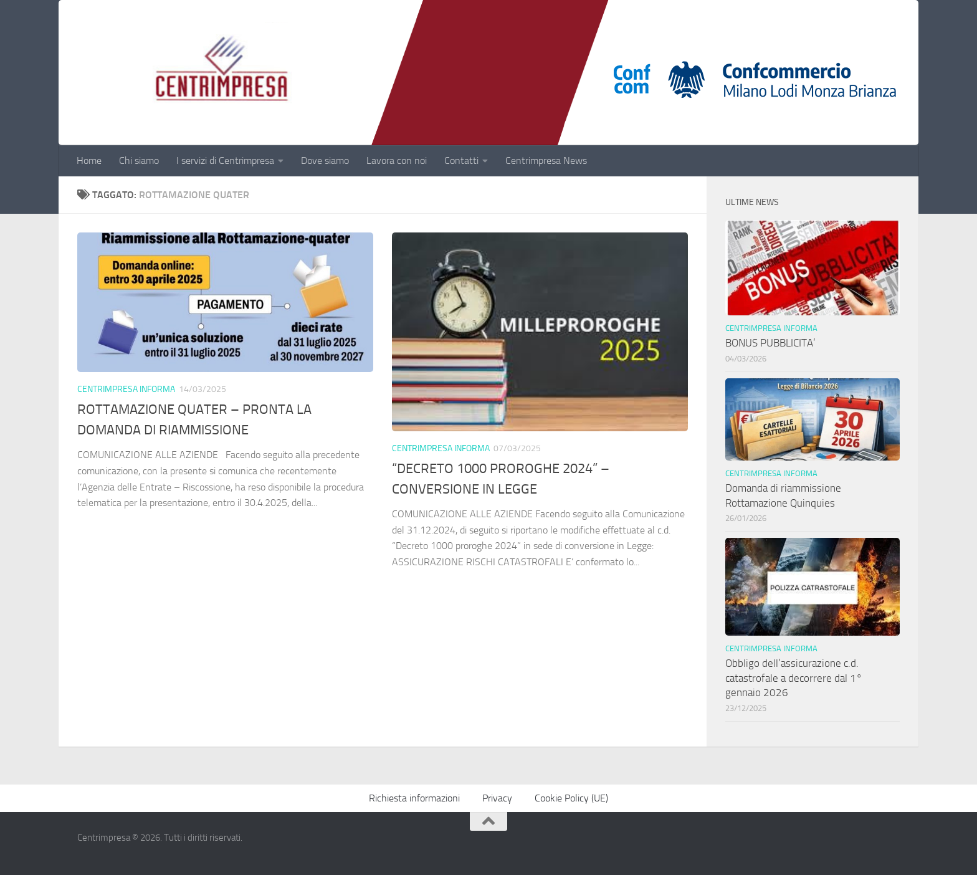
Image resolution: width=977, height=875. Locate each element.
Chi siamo (139, 160)
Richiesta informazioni (414, 798)
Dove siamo (325, 160)
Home (89, 160)
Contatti (461, 160)
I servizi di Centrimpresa (225, 160)
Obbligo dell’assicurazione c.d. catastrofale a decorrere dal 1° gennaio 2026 (793, 678)
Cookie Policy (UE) (571, 798)
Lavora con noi (396, 160)
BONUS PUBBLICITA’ (773, 343)
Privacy (497, 798)
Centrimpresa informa (126, 389)
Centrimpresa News (546, 160)
